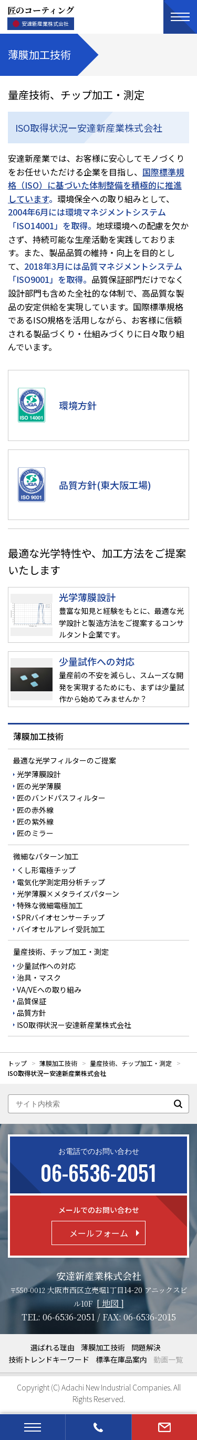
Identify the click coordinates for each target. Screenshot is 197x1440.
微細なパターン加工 (46, 856)
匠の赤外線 (35, 810)
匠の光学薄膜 (39, 786)
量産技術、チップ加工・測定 (61, 951)
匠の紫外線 (35, 821)
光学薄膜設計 (39, 774)
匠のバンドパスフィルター (61, 797)
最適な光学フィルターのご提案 (64, 760)
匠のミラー (35, 833)
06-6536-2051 (69, 1317)
